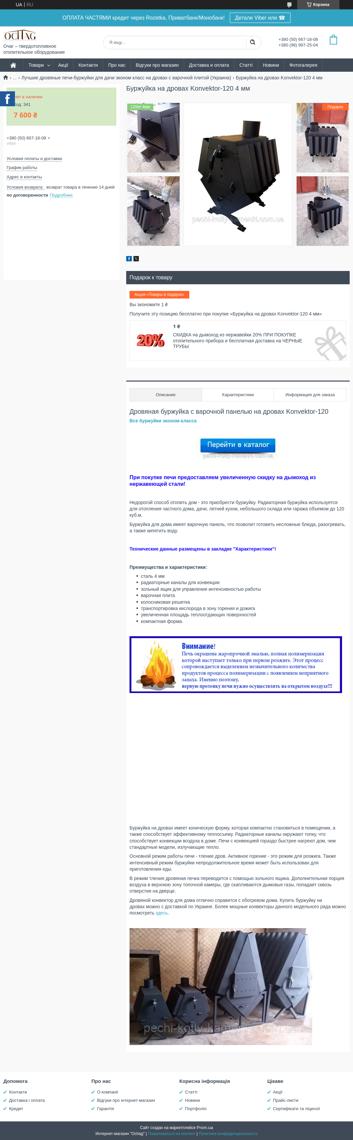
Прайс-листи (285, 1100)
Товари (36, 65)
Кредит (16, 1108)
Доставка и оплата (209, 65)
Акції (63, 65)
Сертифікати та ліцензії (296, 1108)
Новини (271, 65)
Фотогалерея (303, 65)
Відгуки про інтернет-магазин (126, 1100)
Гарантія (105, 1108)
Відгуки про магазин (157, 65)
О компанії (107, 1092)
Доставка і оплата (27, 1100)
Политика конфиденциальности (228, 1133)
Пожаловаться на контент (171, 1133)
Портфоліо (196, 1108)
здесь (162, 913)
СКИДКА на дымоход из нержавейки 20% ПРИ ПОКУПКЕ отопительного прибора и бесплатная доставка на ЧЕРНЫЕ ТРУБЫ (237, 340)
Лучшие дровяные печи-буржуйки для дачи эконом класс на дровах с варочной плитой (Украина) (126, 77)
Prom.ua (205, 1127)
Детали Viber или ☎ (260, 18)
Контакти (88, 65)
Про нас (117, 65)
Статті (246, 65)
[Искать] (252, 42)
